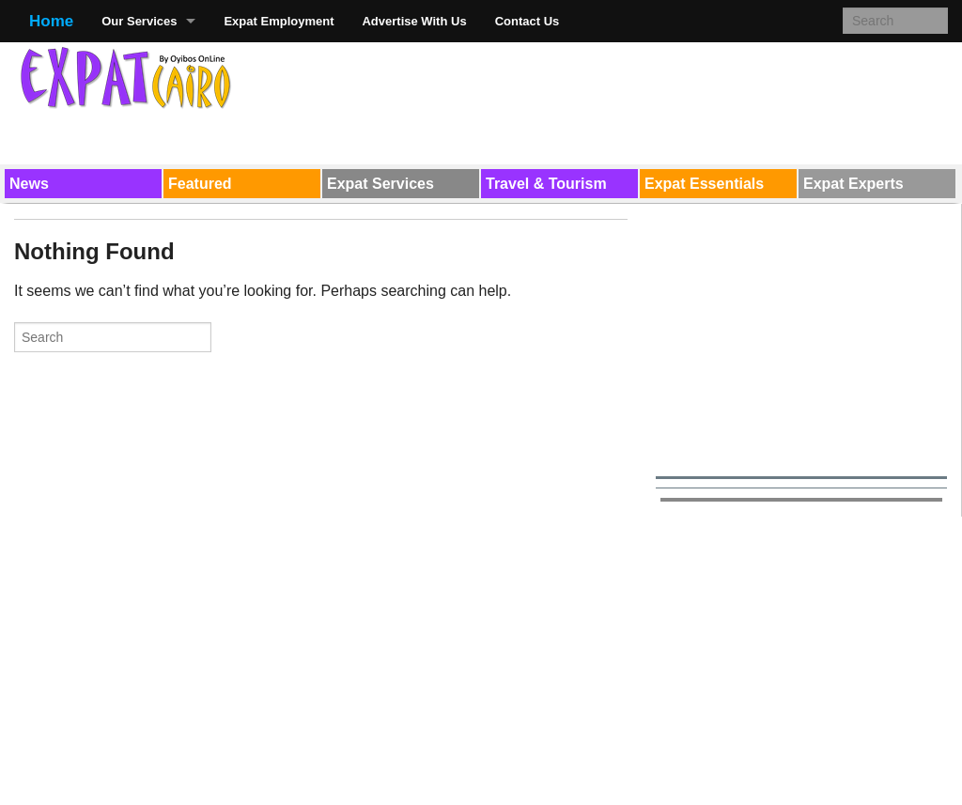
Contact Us (527, 21)
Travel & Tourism (546, 184)
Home (51, 21)
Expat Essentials (704, 184)
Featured (200, 184)
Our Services (139, 21)
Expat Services (380, 184)
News (29, 184)
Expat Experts (853, 184)
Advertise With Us (414, 21)
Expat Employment (279, 21)
